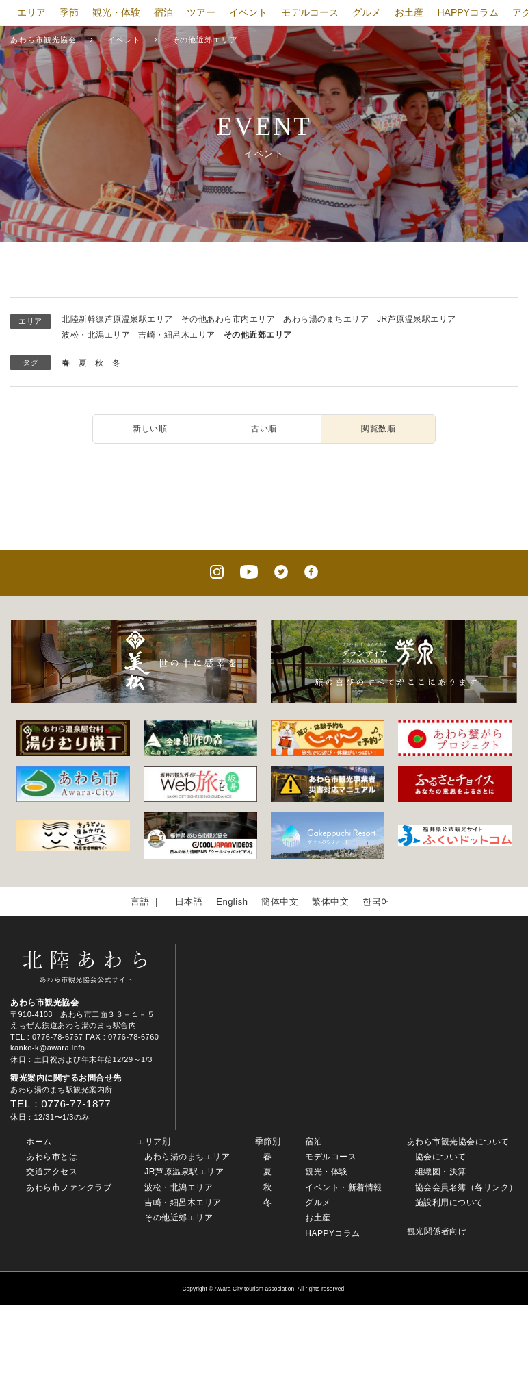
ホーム (39, 1141)
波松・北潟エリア (96, 335)
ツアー (201, 12)
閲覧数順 (378, 428)
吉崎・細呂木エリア (176, 335)
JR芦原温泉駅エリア (416, 319)
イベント (248, 12)
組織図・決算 (440, 1171)
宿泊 (163, 12)
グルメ (366, 12)
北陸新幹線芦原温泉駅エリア (117, 319)
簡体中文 (279, 901)
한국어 (376, 901)
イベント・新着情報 (343, 1187)
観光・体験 (116, 12)
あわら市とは (51, 1156)
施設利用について (449, 1202)
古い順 (264, 428)
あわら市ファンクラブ (68, 1187)
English (232, 901)
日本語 (189, 901)
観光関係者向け (437, 1231)
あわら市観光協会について (458, 1141)
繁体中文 (330, 901)
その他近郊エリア (258, 335)
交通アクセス (51, 1171)
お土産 (409, 12)
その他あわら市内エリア (228, 319)
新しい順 (150, 428)
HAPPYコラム (467, 12)
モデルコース (310, 12)
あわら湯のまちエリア (326, 319)
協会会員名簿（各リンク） (466, 1187)
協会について (440, 1156)
